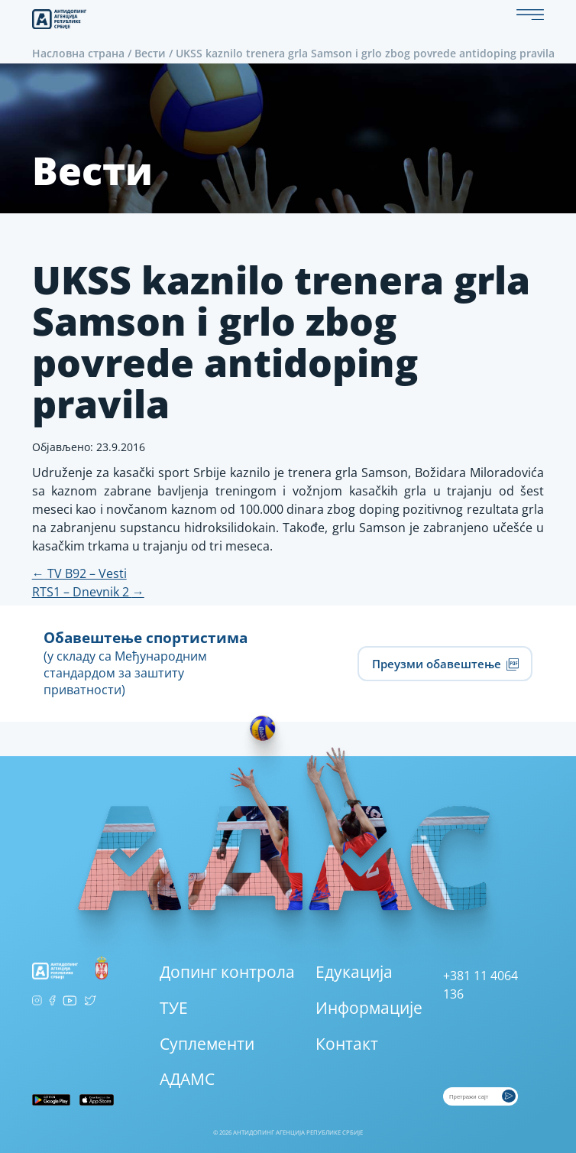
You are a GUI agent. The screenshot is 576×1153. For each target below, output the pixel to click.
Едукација (354, 971)
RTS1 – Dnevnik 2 (88, 591)
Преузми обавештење (445, 663)
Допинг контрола (227, 971)
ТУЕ (174, 1007)
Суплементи (207, 1043)
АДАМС (187, 1079)
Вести (150, 53)
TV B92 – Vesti (79, 573)
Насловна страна (78, 53)
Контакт (347, 1043)
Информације (369, 1007)
